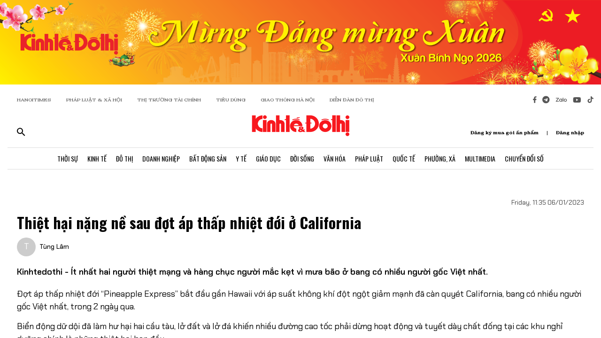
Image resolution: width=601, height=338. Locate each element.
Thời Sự (67, 158)
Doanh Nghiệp (161, 158)
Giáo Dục (268, 158)
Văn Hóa (335, 158)
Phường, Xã (439, 158)
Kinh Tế (97, 158)
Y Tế (241, 158)
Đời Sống (302, 158)
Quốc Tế (404, 158)
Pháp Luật (369, 158)
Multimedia (480, 158)
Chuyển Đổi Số (524, 158)
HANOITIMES (34, 100)
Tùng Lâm (54, 246)
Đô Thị (124, 158)
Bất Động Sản (207, 158)
